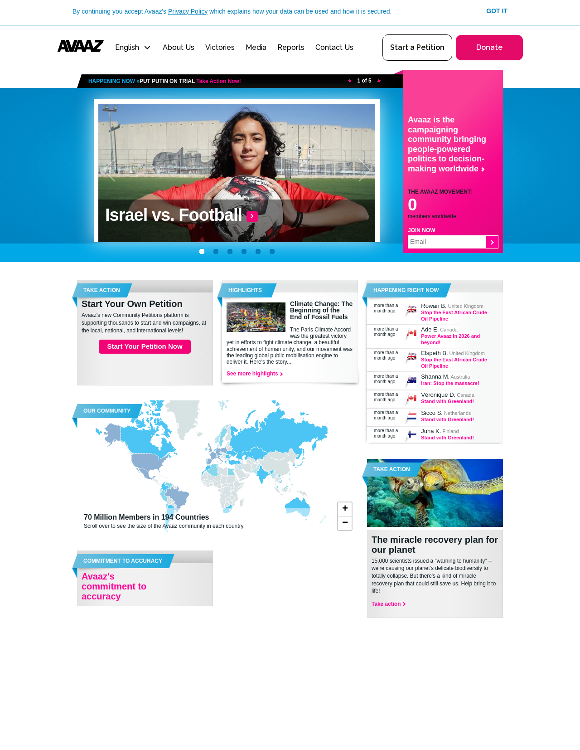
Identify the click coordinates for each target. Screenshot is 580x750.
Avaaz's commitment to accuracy (114, 586)
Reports (290, 47)
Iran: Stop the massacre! (450, 383)
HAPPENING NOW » (164, 81)
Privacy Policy (188, 11)
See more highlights (254, 373)
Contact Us (334, 47)
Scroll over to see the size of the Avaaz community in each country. (201, 521)
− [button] (345, 523)
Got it (497, 11)
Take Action (391, 469)
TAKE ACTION (101, 290)
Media (256, 47)
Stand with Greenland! (447, 401)
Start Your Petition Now (144, 346)
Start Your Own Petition (132, 304)
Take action (388, 604)
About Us (178, 47)
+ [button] (345, 509)
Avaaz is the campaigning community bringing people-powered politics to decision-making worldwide (447, 144)
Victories (220, 47)
